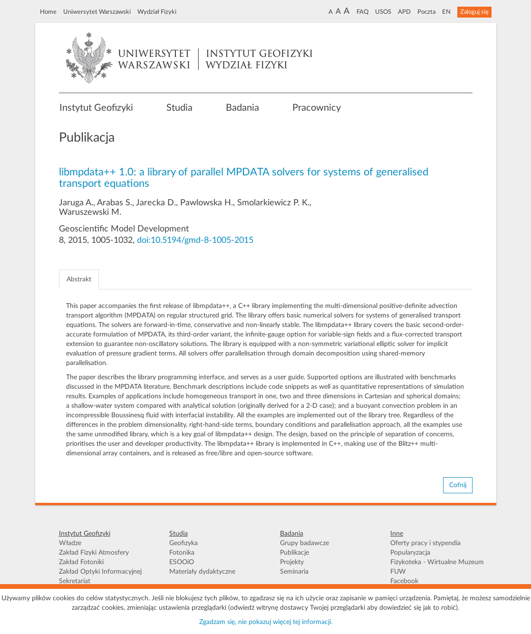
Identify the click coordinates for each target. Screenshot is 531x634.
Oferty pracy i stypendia (425, 543)
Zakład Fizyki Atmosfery (94, 552)
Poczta (426, 12)
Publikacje (294, 552)
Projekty (292, 562)
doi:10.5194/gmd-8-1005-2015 (195, 240)
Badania (242, 108)
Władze (70, 543)
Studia (179, 108)
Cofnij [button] (457, 485)
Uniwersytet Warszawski (97, 12)
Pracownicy (316, 108)
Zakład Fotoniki (81, 562)
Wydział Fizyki (156, 12)
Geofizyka (183, 543)
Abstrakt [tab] (79, 279)
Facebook (404, 581)
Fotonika (181, 552)
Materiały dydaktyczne (202, 571)
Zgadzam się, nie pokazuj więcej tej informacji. (265, 622)
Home (48, 12)
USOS (383, 12)
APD (404, 12)
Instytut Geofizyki (96, 108)
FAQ (362, 12)
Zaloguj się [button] (474, 12)
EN (446, 12)
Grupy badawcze (304, 543)
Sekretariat (74, 581)
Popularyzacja (410, 552)
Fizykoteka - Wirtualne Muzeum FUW (437, 567)
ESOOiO (181, 562)
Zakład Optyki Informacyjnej (100, 571)
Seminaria (294, 571)
